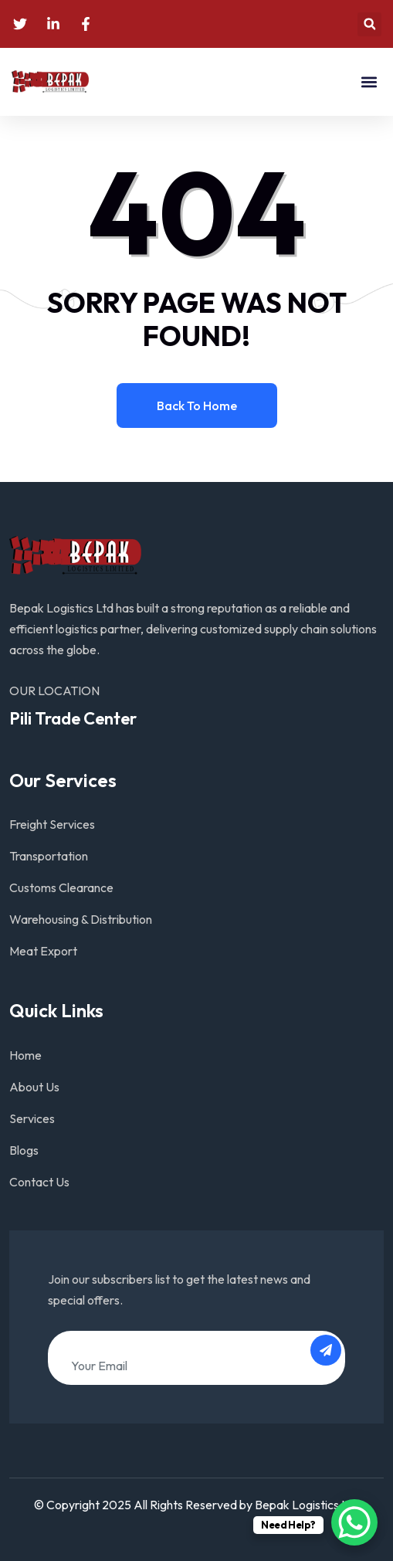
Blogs (24, 1150)
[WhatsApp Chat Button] (354, 1522)
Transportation (48, 856)
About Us (34, 1086)
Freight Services (52, 824)
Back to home (197, 405)
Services (32, 1118)
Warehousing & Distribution (80, 919)
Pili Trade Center (73, 718)
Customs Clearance (61, 887)
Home (25, 1055)
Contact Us (39, 1181)
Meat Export (43, 951)
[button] (369, 24)
